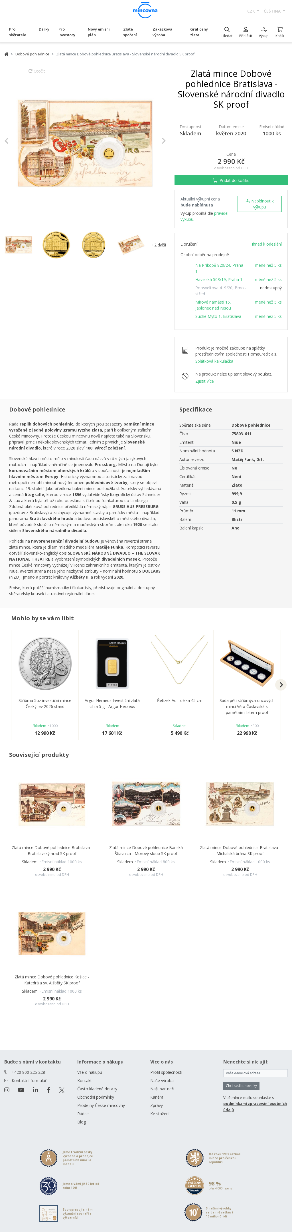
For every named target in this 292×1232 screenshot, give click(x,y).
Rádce (83, 1113)
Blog (81, 1122)
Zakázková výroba (162, 32)
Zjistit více (204, 381)
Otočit (37, 73)
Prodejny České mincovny (101, 1105)
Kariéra (156, 1097)
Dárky (44, 29)
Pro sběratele (17, 32)
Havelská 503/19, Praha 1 (218, 279)
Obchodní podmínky (95, 1097)
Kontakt (84, 1080)
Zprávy (156, 1105)
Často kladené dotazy (97, 1088)
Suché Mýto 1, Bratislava (218, 316)
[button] (16, 141)
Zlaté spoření (130, 32)
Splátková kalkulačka (214, 361)
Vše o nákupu (89, 1072)
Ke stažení (159, 1113)
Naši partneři (162, 1088)
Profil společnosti (166, 1072)
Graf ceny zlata (199, 32)
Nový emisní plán (99, 32)
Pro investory (66, 32)
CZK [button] (251, 11)
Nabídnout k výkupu (260, 204)
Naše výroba (162, 1080)
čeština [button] (273, 11)
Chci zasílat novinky (241, 1085)
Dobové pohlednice (32, 54)
